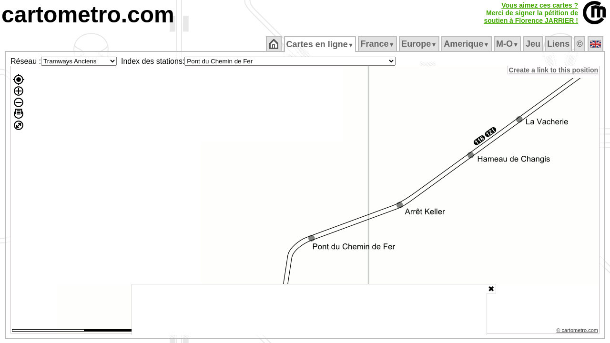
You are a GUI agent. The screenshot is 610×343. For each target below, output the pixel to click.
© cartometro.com (578, 331)
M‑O (508, 44)
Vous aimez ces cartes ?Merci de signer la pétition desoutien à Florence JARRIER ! (531, 12)
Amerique (467, 44)
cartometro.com (87, 14)
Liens (559, 44)
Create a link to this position (554, 70)
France (378, 44)
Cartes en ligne (320, 44)
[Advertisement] (309, 309)
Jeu (533, 44)
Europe (419, 44)
